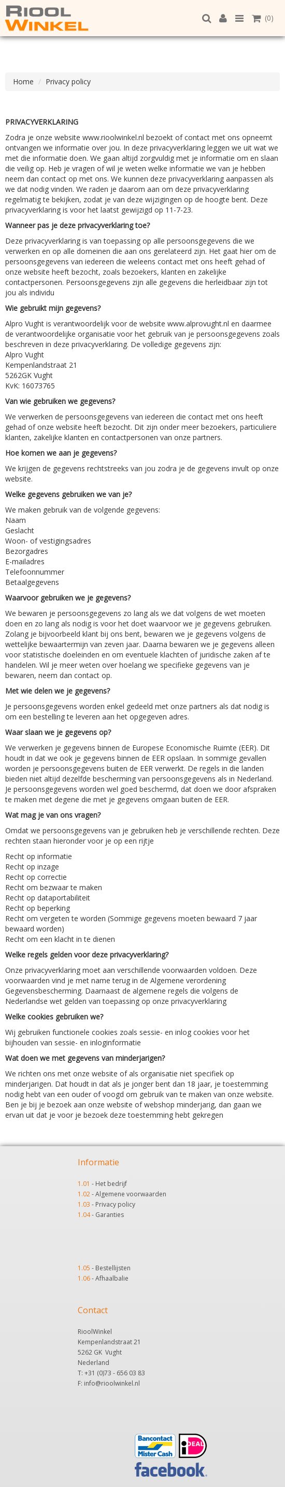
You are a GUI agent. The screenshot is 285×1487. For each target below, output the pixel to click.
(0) (263, 18)
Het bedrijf (111, 1183)
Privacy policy (68, 81)
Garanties (109, 1214)
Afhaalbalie (112, 1278)
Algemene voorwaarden (130, 1194)
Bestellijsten (113, 1268)
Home (23, 81)
